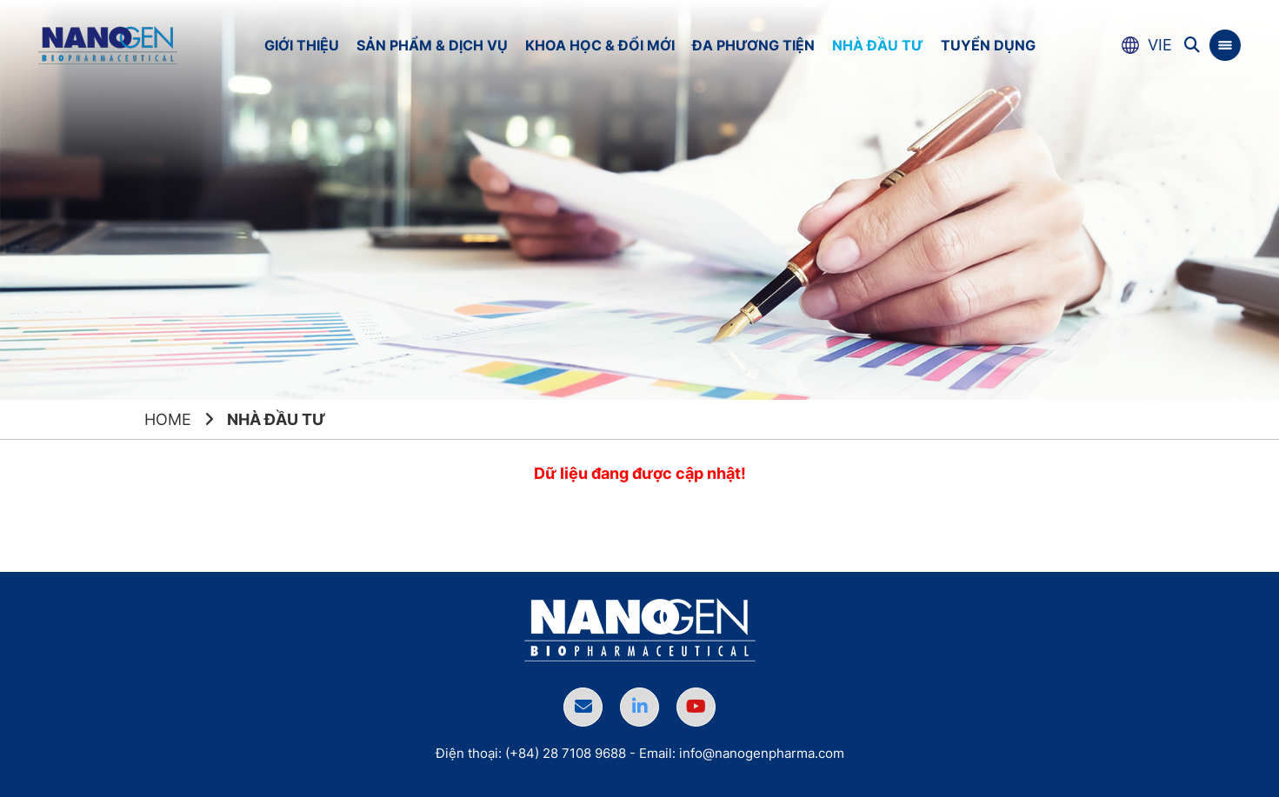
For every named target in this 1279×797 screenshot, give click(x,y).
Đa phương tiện (753, 45)
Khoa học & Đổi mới (600, 45)
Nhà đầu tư (877, 45)
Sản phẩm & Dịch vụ (432, 45)
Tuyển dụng (988, 45)
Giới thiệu (301, 45)
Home (167, 419)
